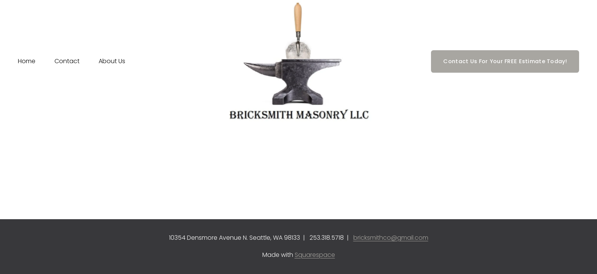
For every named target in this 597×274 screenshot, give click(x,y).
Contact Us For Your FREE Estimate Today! (505, 61)
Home (26, 61)
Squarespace (315, 254)
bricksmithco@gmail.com (390, 237)
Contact (67, 61)
